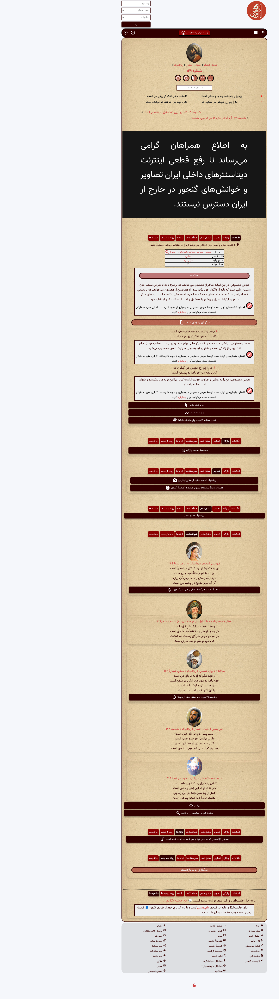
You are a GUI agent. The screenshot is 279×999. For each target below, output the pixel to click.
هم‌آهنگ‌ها (136, 238)
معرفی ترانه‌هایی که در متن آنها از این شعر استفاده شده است (139, 839)
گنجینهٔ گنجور (162, 946)
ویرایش (127, 312)
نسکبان (165, 971)
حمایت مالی (103, 941)
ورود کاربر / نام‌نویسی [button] (139, 32)
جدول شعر (201, 936)
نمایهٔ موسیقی (199, 946)
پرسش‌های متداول (100, 931)
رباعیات (123, 65)
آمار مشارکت (103, 951)
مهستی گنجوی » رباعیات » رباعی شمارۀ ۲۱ (139, 563)
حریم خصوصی (102, 971)
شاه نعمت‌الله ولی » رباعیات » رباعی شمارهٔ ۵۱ (139, 778)
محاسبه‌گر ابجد (161, 951)
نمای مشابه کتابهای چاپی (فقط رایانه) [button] (139, 420)
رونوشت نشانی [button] (139, 412)
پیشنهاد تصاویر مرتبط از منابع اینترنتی (139, 480)
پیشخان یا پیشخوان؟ (159, 966)
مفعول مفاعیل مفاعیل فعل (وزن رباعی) (135, 252)
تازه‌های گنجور (199, 961)
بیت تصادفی (200, 931)
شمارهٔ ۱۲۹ (139, 71)
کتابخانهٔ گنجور (162, 941)
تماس (106, 966)
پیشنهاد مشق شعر (139, 516)
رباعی (133, 256)
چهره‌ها (105, 936)
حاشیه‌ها (98, 238)
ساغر (167, 936)
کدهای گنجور (162, 926)
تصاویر (162, 238)
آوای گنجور (164, 956)
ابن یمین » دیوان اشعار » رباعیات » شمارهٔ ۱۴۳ (139, 729)
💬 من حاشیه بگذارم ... (122, 900)
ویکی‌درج (133, 260)
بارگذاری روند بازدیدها (139, 870)
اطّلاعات (181, 238)
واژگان (171, 238)
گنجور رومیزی (162, 931)
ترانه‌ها (125, 238)
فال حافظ (202, 941)
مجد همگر (155, 65)
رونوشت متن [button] (139, 405)
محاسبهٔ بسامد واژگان (139, 450)
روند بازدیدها (112, 238)
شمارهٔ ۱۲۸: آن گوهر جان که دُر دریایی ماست (164, 118)
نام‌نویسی (148, 907)
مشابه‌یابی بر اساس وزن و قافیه (139, 813)
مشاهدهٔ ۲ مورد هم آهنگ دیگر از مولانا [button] (139, 697)
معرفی (106, 926)
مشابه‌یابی (201, 956)
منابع (106, 961)
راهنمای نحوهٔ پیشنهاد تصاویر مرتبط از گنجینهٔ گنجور (139, 488)
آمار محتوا (104, 946)
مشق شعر (150, 238)
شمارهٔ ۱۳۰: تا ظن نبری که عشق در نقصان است (117, 112)
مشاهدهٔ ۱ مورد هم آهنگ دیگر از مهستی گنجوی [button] (139, 589)
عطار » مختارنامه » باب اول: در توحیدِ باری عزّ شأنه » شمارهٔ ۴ (139, 621)
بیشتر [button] (139, 805)
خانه (204, 926)
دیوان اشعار (139, 65)
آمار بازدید (104, 956)
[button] (208, 32)
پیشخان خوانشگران (159, 961)
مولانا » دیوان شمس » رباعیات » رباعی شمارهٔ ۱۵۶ (139, 671)
